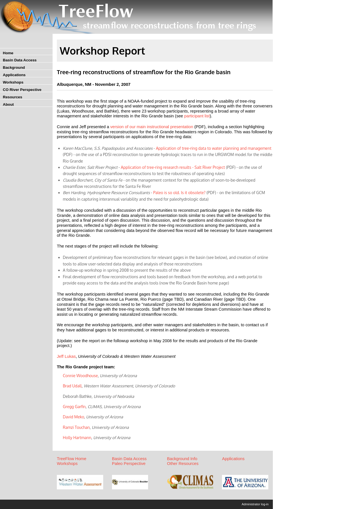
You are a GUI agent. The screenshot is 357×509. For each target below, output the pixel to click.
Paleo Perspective (129, 463)
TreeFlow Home (71, 458)
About (8, 104)
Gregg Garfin (74, 406)
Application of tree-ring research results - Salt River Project (173, 167)
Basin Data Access (20, 60)
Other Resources (183, 463)
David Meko (73, 416)
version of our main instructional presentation (151, 126)
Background (14, 67)
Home (8, 53)
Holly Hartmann (77, 437)
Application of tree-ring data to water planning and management (213, 148)
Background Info (182, 458)
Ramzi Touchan (76, 427)
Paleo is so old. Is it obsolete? (179, 192)
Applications (14, 75)
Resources (12, 97)
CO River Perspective (22, 90)
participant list (197, 116)
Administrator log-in (255, 504)
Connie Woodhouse (80, 375)
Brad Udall (72, 385)
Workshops (13, 82)
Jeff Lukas (66, 356)
